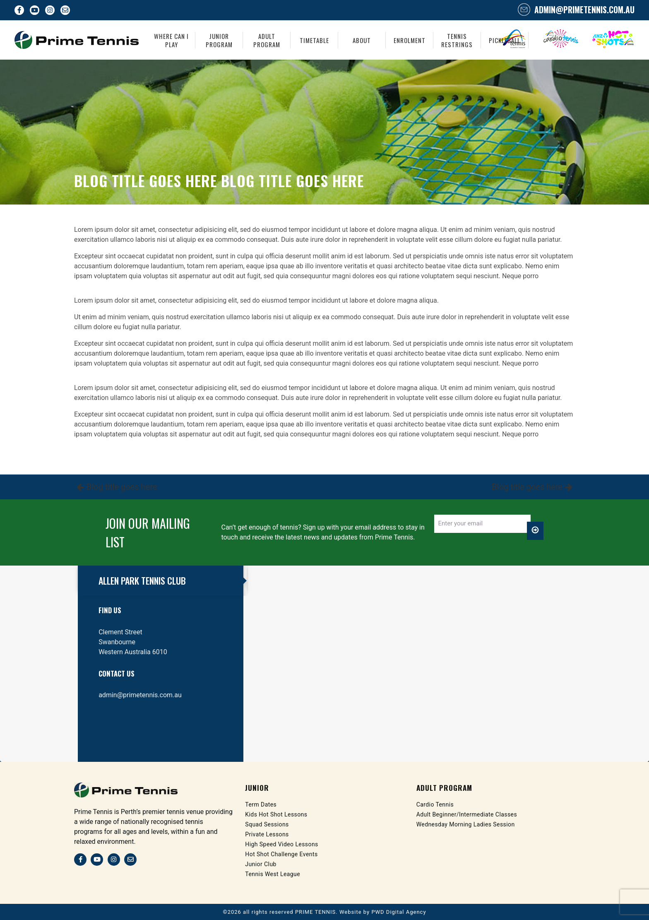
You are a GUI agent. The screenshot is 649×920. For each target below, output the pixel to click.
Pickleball (504, 40)
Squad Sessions (267, 824)
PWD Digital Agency (398, 912)
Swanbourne (117, 642)
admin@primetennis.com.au (583, 9)
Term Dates (261, 804)
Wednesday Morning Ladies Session (466, 824)
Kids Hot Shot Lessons (276, 814)
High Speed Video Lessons (282, 844)
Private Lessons (267, 834)
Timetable (314, 40)
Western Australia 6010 (133, 652)
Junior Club (260, 864)
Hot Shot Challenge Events (281, 854)
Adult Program (266, 40)
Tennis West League (272, 874)
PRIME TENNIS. (316, 912)
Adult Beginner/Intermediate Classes (467, 814)
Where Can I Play (171, 40)
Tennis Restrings (457, 40)
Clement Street (120, 632)
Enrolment (409, 40)
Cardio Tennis (435, 804)
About (362, 40)
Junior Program (219, 40)
